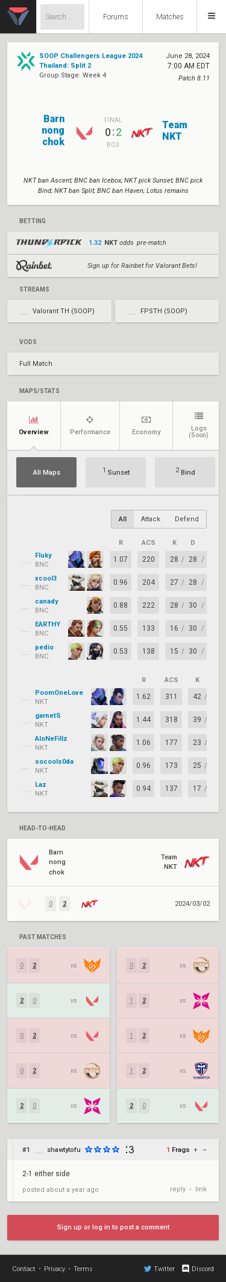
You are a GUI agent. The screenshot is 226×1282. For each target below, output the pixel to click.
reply (178, 1189)
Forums (115, 17)
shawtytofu (64, 1150)
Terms (83, 1269)
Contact (24, 1269)
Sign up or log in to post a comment (113, 1227)
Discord (197, 1269)
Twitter (159, 1268)
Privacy (54, 1269)
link (201, 1189)
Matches (170, 17)
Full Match (35, 364)
